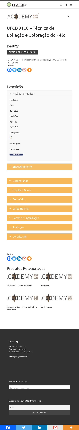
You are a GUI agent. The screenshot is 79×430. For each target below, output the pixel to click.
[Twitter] (14, 258)
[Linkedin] (19, 258)
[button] (68, 16)
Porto (15, 63)
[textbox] (39, 388)
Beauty (53, 60)
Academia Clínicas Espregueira (37, 60)
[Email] (39, 407)
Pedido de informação (22, 52)
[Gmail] (24, 258)
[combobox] (39, 387)
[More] (29, 258)
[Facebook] (9, 258)
